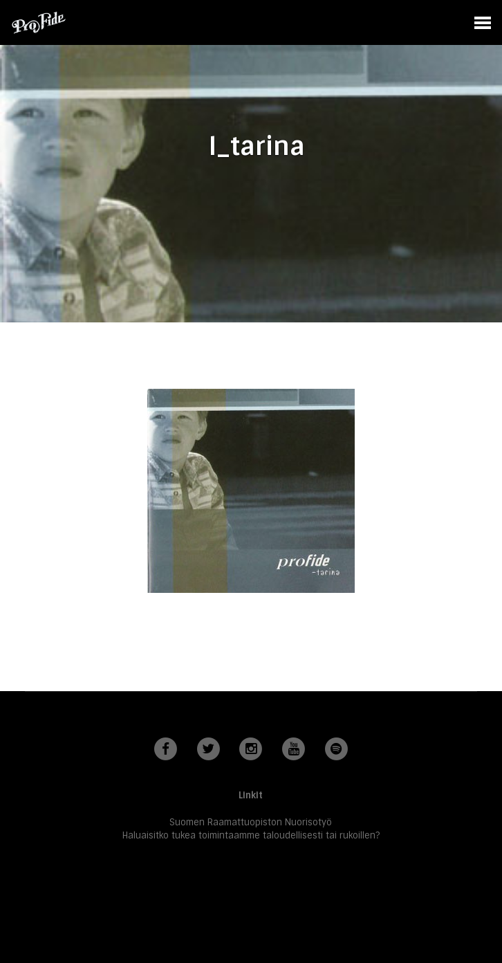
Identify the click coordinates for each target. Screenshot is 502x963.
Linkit (251, 795)
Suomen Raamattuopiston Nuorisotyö (250, 822)
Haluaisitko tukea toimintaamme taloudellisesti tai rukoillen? (251, 835)
